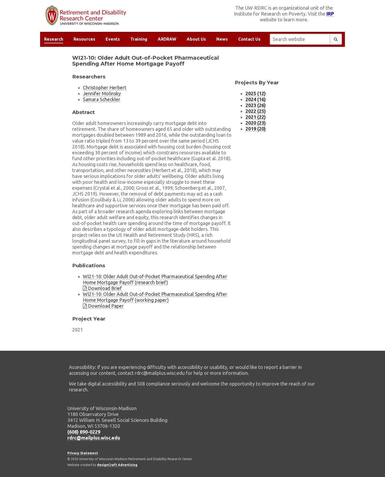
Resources (84, 39)
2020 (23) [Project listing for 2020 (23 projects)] (255, 122)
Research (53, 39)
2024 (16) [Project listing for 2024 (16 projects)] (255, 99)
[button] (336, 39)
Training (138, 39)
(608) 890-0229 (83, 431)
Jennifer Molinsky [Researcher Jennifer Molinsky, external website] (102, 93)
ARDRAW (167, 39)
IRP (330, 13)
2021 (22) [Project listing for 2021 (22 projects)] (255, 117)
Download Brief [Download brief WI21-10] (102, 288)
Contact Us (249, 39)
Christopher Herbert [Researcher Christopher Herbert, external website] (104, 87)
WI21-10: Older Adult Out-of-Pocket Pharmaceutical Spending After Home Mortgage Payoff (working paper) (155, 297)
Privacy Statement (82, 453)
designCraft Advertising (117, 465)
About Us (196, 39)
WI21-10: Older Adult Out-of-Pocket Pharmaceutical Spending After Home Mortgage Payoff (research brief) (155, 279)
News (222, 39)
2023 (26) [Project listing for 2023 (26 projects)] (255, 105)
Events (113, 39)
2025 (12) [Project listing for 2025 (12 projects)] (255, 93)
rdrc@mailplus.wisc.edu (93, 437)
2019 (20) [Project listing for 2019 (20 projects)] (255, 128)
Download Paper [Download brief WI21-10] (103, 305)
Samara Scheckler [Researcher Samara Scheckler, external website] (101, 99)
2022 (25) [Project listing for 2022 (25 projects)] (255, 111)
